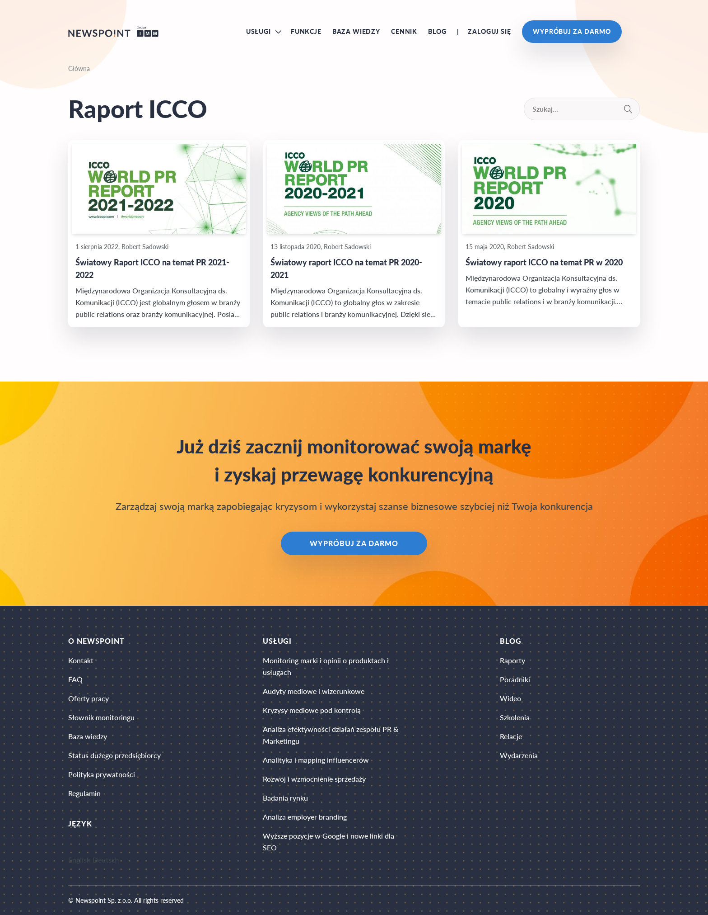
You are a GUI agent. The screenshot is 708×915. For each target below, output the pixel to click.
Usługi (258, 31)
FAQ (75, 679)
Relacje (511, 736)
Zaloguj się (489, 31)
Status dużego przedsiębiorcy (114, 755)
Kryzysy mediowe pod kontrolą (312, 710)
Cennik (404, 31)
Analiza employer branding (305, 816)
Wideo (510, 698)
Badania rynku (285, 797)
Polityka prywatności (101, 774)
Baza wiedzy (356, 31)
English (79, 859)
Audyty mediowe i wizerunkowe (313, 691)
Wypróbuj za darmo (572, 31)
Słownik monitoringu (101, 717)
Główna (79, 68)
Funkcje (306, 31)
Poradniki (515, 679)
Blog (437, 31)
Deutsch (106, 859)
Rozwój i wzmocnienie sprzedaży (314, 778)
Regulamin (84, 793)
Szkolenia (515, 717)
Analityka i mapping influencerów (316, 759)
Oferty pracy (88, 698)
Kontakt (80, 660)
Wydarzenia (519, 755)
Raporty (512, 660)
